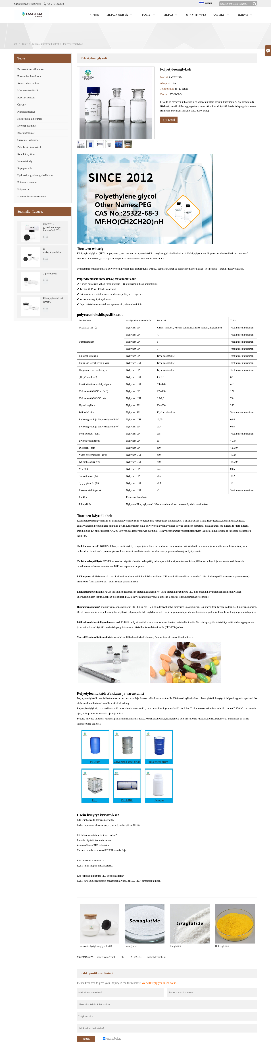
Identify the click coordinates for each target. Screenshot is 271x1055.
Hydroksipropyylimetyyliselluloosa (35, 175)
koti (16, 44)
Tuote (149, 15)
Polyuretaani (23, 189)
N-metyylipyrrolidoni (52, 250)
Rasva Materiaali (26, 97)
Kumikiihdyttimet (26, 154)
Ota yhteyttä (196, 15)
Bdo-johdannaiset (26, 133)
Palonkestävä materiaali (29, 147)
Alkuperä (165, 83)
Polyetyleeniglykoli (106, 957)
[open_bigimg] (116, 103)
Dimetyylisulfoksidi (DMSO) (53, 300)
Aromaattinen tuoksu (28, 83)
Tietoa (171, 15)
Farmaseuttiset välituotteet (45, 44)
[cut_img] (81, 144)
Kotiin (94, 15)
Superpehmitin (24, 168)
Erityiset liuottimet (26, 126)
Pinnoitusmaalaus (26, 111)
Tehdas (245, 15)
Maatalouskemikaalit (28, 90)
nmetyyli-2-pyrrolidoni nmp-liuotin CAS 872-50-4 (53, 227)
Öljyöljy (21, 104)
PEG (123, 957)
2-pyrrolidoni (50, 273)
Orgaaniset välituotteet (28, 140)
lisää (45, 237)
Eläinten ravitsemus (27, 182)
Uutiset (222, 15)
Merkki (164, 77)
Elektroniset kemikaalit (29, 76)
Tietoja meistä (120, 15)
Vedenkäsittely (24, 161)
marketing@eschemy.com (29, 3)
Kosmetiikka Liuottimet (29, 118)
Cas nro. (165, 94)
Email (169, 120)
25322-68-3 (136, 957)
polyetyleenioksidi (156, 957)
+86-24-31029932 (55, 3)
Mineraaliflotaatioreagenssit (31, 196)
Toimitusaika (167, 88)
